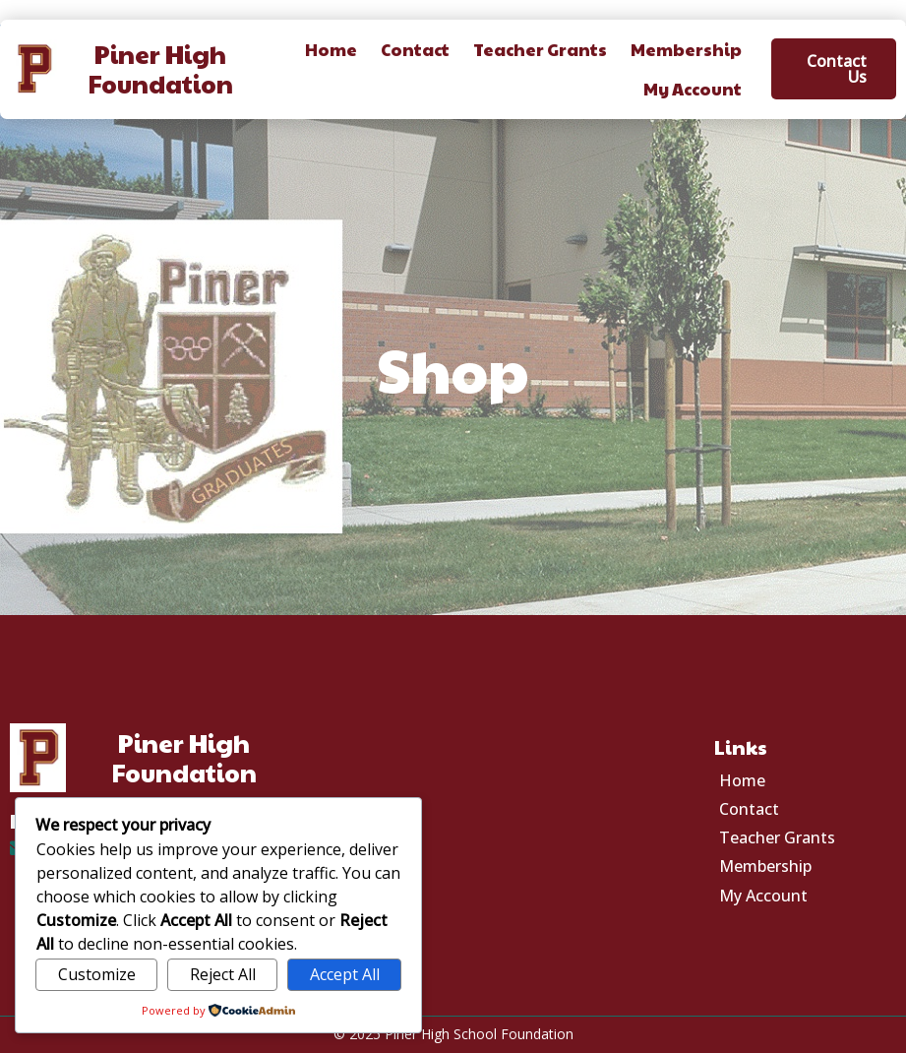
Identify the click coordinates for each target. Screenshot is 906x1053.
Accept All (345, 974)
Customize (97, 974)
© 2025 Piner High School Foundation (453, 1033)
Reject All (223, 974)
